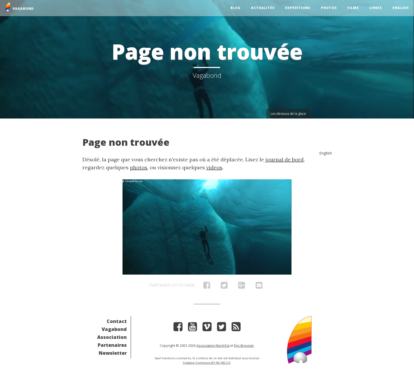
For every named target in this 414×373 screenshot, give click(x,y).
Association (112, 337)
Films (353, 8)
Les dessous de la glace (288, 113)
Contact (117, 321)
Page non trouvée (126, 142)
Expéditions (297, 8)
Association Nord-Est (212, 345)
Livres (375, 8)
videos (214, 167)
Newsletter (113, 353)
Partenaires (112, 345)
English (401, 8)
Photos (329, 8)
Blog (235, 8)
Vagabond (114, 329)
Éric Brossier (244, 345)
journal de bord (284, 159)
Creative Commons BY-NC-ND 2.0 (206, 363)
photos (138, 167)
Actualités (263, 8)
